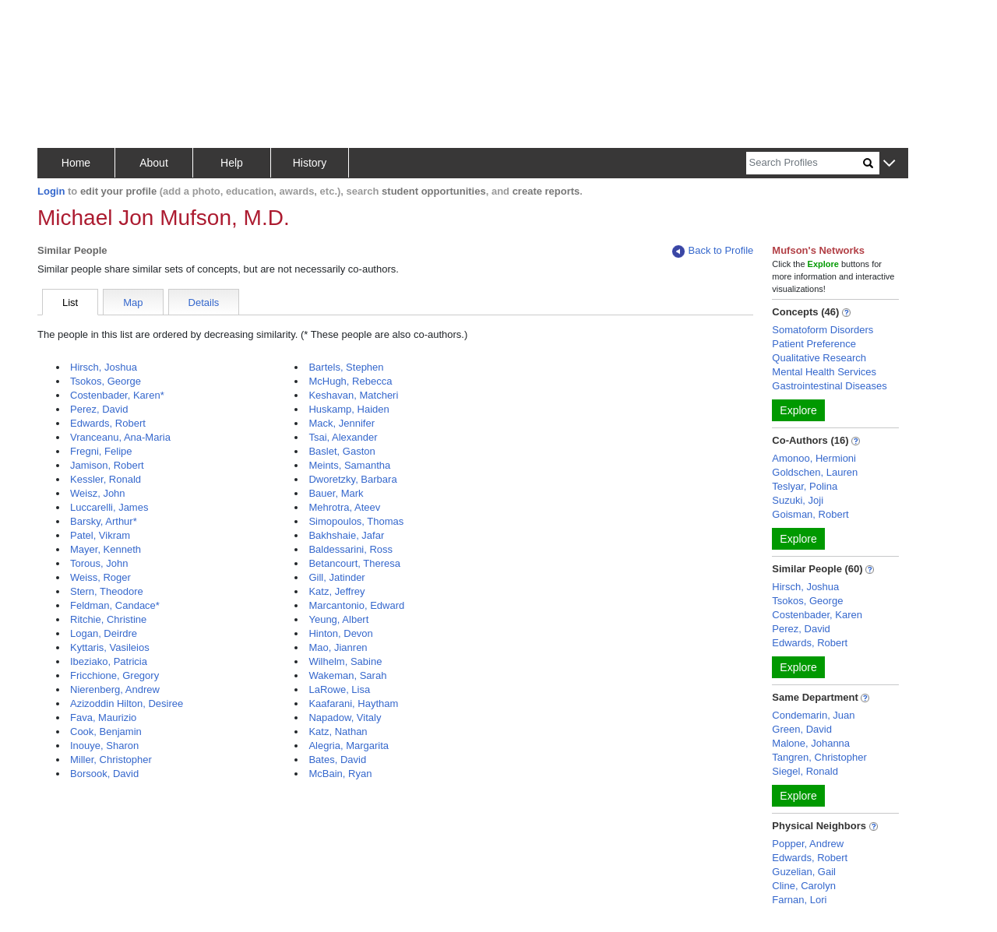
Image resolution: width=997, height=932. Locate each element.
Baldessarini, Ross (350, 549)
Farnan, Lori (799, 900)
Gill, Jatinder (336, 577)
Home (76, 163)
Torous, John (99, 563)
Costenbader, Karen (817, 615)
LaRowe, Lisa (339, 689)
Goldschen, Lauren (815, 472)
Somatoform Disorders (822, 330)
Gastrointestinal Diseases (829, 386)
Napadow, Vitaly (344, 717)
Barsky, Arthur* (103, 521)
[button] (889, 164)
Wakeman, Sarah (347, 675)
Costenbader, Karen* (117, 395)
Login (51, 191)
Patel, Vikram (100, 535)
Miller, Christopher (111, 759)
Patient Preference (814, 344)
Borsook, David (104, 773)
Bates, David (337, 759)
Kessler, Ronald (105, 479)
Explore (798, 410)
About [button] (153, 163)
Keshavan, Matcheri (353, 395)
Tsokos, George (105, 381)
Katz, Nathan (337, 731)
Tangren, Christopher (819, 757)
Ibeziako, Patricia (108, 661)
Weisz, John (97, 493)
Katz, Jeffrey (336, 591)
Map (133, 302)
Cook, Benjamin (106, 731)
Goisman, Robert (810, 514)
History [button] (310, 163)
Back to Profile (712, 251)
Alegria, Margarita (348, 745)
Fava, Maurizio (103, 717)
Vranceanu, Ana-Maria (120, 437)
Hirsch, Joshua (103, 367)
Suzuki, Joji (797, 500)
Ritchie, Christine (108, 619)
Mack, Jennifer (341, 423)
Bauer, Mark (335, 493)
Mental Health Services (824, 372)
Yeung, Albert (338, 619)
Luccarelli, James (109, 507)
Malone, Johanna (811, 743)
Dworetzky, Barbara (352, 479)
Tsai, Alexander (342, 437)
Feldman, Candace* (115, 605)
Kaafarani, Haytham (353, 703)
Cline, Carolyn (804, 886)
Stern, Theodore (106, 591)
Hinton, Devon (340, 633)
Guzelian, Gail (804, 871)
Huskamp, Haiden (348, 409)
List (70, 302)
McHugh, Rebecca (350, 381)
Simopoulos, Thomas (355, 521)
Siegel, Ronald (805, 771)
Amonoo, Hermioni (814, 458)
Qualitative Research (819, 358)
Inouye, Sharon (104, 745)
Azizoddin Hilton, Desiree (126, 703)
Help (231, 163)
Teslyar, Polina (804, 486)
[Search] (804, 163)
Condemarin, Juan (813, 715)
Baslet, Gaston (341, 451)
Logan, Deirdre (103, 633)
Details (204, 302)
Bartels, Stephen (345, 367)
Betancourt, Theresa (354, 563)
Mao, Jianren (337, 647)
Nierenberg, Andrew (115, 689)
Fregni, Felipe (101, 451)
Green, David (802, 729)
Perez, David (99, 409)
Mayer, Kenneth (105, 549)
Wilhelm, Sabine (345, 661)
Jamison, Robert (107, 465)
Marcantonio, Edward (356, 605)
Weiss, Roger (100, 577)
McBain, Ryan (340, 773)
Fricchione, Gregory (114, 675)
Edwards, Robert (108, 423)
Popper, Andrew (808, 843)
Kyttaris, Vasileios (110, 647)
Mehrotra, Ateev (344, 507)
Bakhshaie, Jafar (346, 535)
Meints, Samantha (349, 465)
